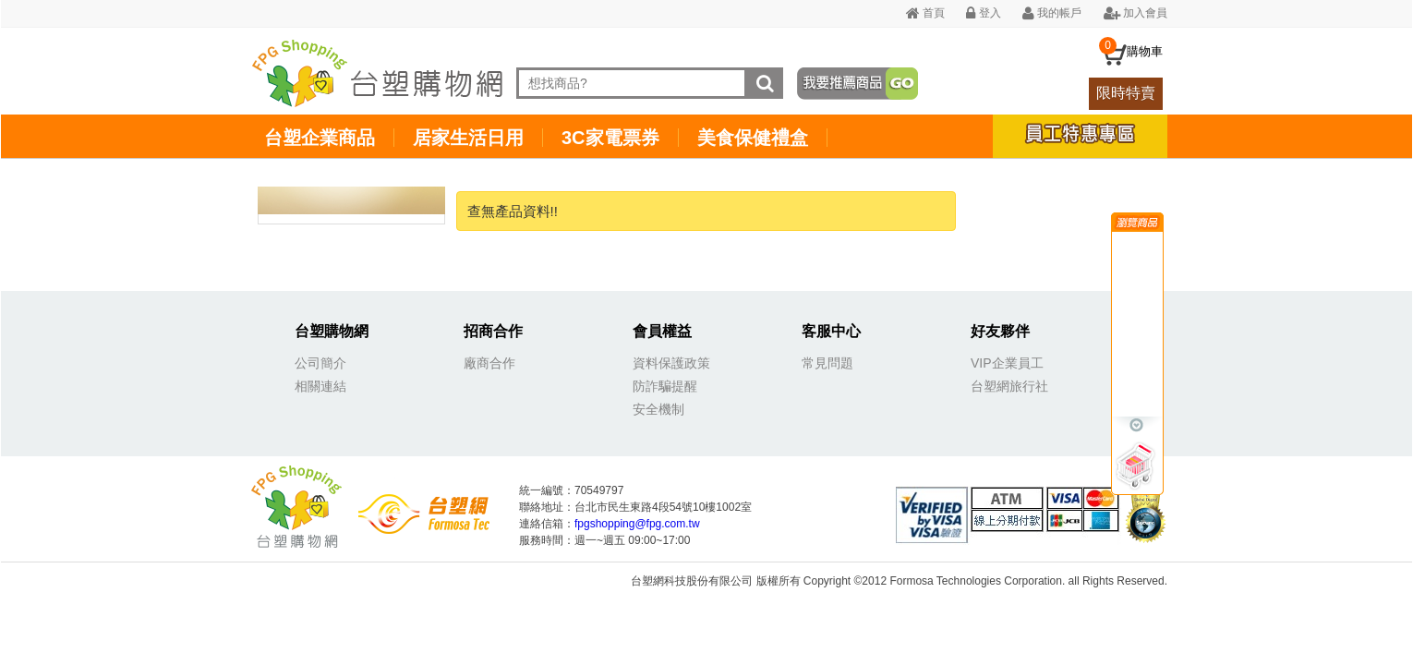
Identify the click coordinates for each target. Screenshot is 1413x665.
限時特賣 (1125, 93)
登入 (983, 12)
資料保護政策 (671, 363)
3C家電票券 (610, 137)
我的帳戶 (1051, 12)
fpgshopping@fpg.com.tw (637, 523)
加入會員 (1135, 12)
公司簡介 (320, 363)
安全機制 (658, 409)
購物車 (1145, 51)
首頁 (925, 12)
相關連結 (320, 386)
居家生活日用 (468, 137)
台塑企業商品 (319, 137)
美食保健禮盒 (752, 137)
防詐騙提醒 (665, 386)
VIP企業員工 (1007, 363)
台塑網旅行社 (1009, 386)
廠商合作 (489, 363)
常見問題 (827, 363)
